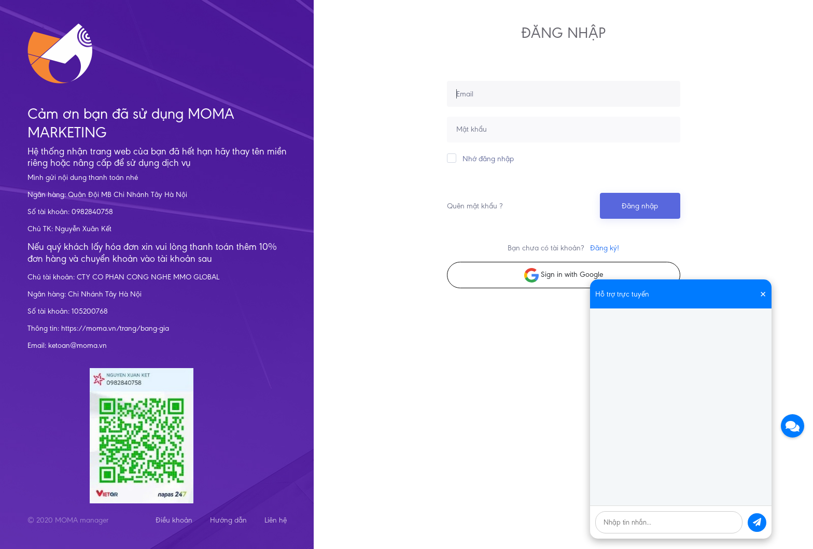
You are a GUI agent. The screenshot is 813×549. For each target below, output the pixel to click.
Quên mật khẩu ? (474, 205)
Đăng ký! (604, 247)
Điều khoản (174, 520)
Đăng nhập (640, 205)
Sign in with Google (563, 275)
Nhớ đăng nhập (480, 158)
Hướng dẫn (228, 520)
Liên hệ (275, 520)
